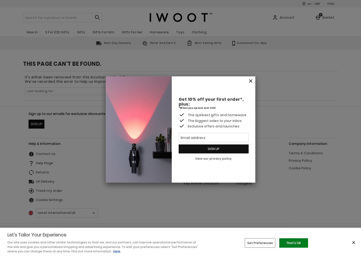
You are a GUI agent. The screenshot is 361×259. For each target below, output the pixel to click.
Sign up (213, 149)
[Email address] (214, 137)
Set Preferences (260, 243)
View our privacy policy (213, 159)
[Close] (250, 81)
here (116, 251)
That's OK (293, 243)
